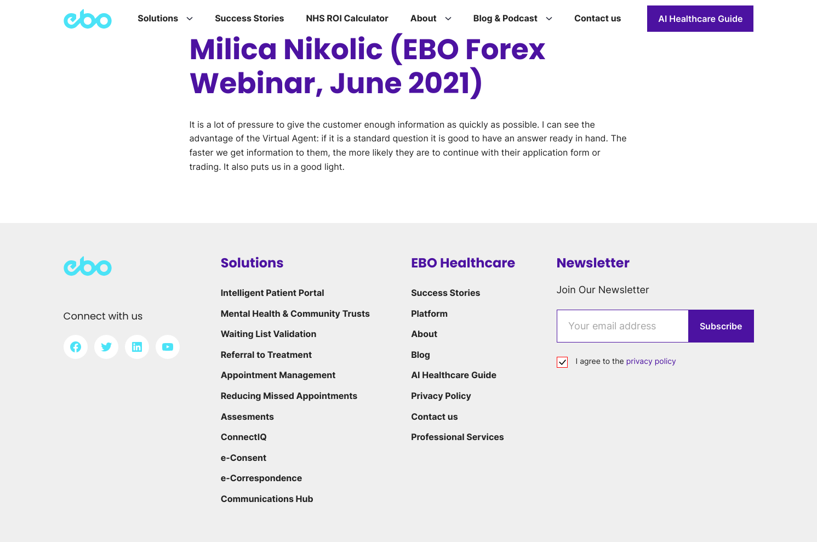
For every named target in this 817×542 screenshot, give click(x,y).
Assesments (247, 416)
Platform (429, 313)
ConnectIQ (244, 436)
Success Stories (445, 292)
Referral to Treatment (266, 354)
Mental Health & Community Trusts (295, 313)
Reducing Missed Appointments (289, 395)
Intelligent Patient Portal (272, 292)
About (424, 333)
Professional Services (457, 436)
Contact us (434, 416)
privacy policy (651, 361)
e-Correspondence (261, 477)
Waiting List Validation (269, 333)
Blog (420, 354)
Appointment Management (278, 374)
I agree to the (626, 361)
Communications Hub (267, 498)
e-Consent (244, 457)
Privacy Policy (441, 395)
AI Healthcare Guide (700, 18)
